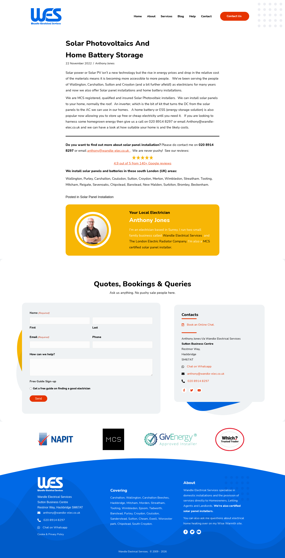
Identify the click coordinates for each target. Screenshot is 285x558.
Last (95, 327)
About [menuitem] (151, 16)
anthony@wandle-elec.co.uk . (109, 150)
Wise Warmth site (229, 523)
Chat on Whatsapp (199, 366)
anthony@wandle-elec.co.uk (205, 374)
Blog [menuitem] (181, 16)
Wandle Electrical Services (182, 235)
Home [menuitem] (138, 16)
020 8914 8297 (198, 381)
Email (39, 337)
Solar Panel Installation (97, 197)
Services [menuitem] (166, 16)
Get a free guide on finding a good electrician (61, 388)
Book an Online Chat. (200, 325)
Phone (96, 337)
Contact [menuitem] (206, 16)
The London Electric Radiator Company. (158, 241)
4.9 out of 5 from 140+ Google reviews (142, 163)
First (33, 327)
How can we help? (42, 354)
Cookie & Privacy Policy (50, 534)
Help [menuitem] (192, 16)
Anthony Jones (105, 63)
